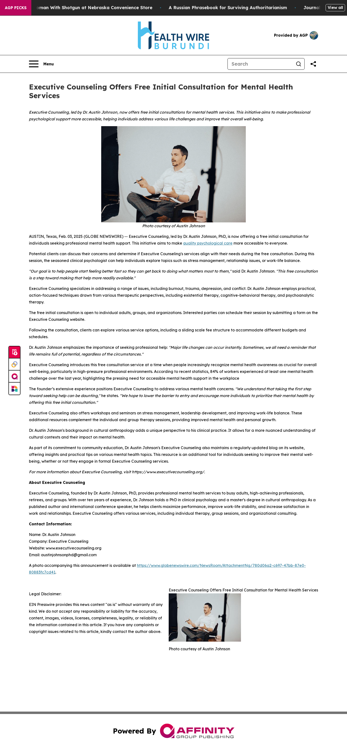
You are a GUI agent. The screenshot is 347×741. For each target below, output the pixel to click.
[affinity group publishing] (14, 376)
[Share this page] (313, 64)
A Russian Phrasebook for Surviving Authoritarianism (233, 7)
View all (335, 7)
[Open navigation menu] (41, 64)
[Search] (260, 63)
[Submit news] (14, 352)
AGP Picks (16, 7)
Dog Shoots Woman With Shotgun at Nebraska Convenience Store (84, 7)
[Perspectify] (14, 364)
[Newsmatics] (14, 389)
